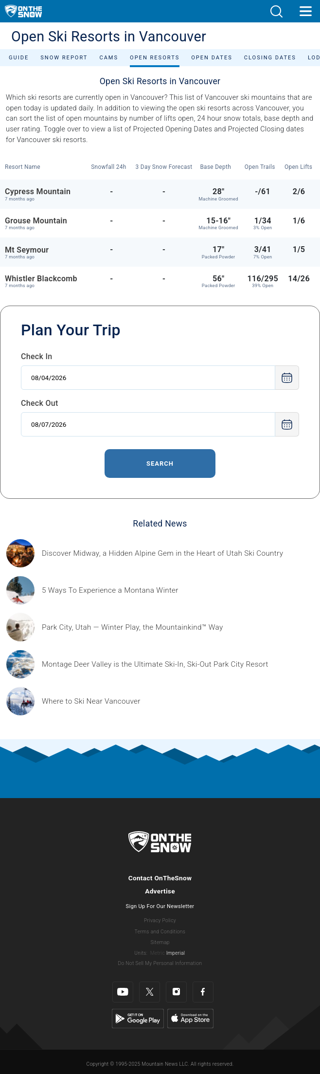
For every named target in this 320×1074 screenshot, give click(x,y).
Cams (108, 58)
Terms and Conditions (160, 931)
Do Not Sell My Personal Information (160, 963)
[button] (276, 11)
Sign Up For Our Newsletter (160, 906)
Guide (19, 58)
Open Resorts (154, 58)
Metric (157, 953)
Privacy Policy (160, 920)
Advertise (160, 891)
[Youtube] (122, 992)
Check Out (39, 403)
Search (160, 463)
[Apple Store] (190, 1018)
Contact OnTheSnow (160, 878)
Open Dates (211, 58)
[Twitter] (149, 992)
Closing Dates (270, 58)
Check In (37, 356)
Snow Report (64, 58)
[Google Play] (138, 1018)
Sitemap (159, 942)
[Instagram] (176, 992)
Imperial (175, 953)
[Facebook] (203, 992)
